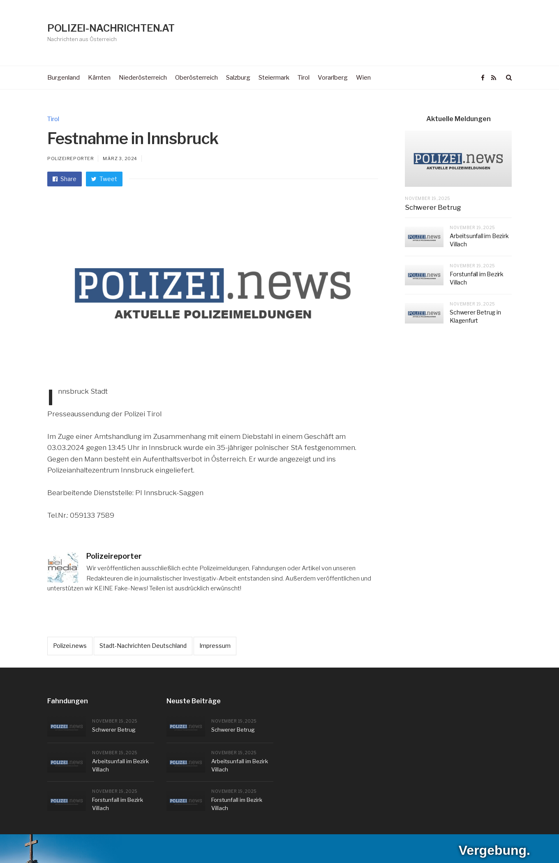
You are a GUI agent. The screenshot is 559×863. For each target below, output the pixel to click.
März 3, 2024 (120, 158)
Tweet (104, 178)
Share (64, 178)
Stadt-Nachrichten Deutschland (143, 645)
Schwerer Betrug (433, 207)
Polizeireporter (70, 158)
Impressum (215, 645)
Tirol (53, 119)
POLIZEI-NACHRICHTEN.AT (110, 28)
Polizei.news (70, 645)
